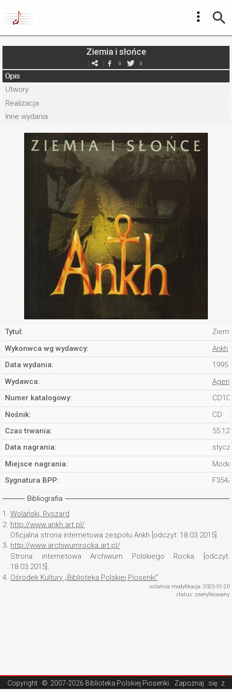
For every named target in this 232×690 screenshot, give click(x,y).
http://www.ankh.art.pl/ (47, 524)
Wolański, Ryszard (39, 513)
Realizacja (22, 103)
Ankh (220, 348)
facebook (110, 63)
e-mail (95, 63)
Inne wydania (26, 116)
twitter (131, 63)
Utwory (17, 89)
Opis (12, 76)
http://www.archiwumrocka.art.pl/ (65, 545)
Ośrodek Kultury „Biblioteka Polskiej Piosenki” (84, 577)
